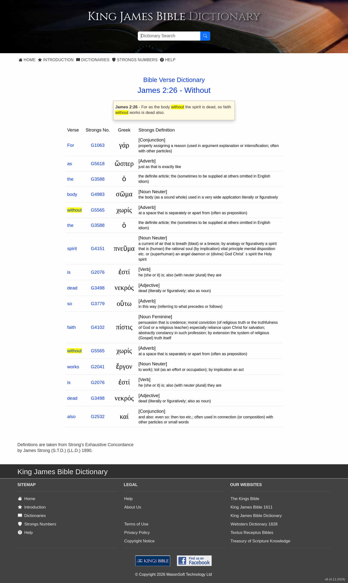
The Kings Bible (245, 498)
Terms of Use (136, 524)
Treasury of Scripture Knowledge (260, 541)
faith (71, 327)
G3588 (98, 179)
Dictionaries (92, 60)
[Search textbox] (169, 36)
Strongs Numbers (135, 60)
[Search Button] (205, 36)
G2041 (98, 366)
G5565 (98, 210)
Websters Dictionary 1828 (254, 524)
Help (167, 60)
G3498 (98, 287)
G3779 (98, 303)
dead (72, 287)
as (69, 163)
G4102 (98, 327)
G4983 (98, 194)
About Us (132, 507)
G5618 (98, 163)
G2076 (98, 272)
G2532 (98, 416)
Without (197, 90)
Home (27, 60)
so (69, 303)
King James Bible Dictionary (256, 515)
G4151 (98, 248)
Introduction (55, 60)
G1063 (98, 145)
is (69, 272)
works (73, 366)
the (70, 179)
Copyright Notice (139, 541)
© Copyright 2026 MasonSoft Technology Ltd (173, 574)
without (74, 210)
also (71, 416)
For (70, 145)
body (72, 194)
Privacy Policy (137, 532)
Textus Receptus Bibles (252, 532)
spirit (72, 248)
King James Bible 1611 (252, 507)
